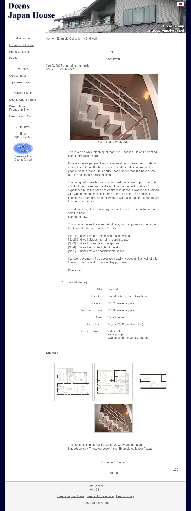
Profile (13, 58)
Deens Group (125, 496)
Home (50, 38)
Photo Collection (20, 51)
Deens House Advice (100, 496)
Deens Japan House (70, 496)
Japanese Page (19, 82)
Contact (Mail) (18, 75)
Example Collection (21, 45)
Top (175, 469)
